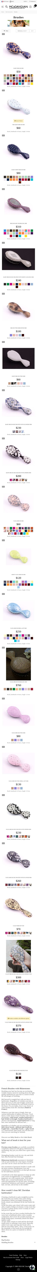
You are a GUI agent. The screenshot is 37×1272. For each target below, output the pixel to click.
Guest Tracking (13, 1255)
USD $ (25, 1)
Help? (12, 1)
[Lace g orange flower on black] (20, 78)
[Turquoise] (20, 83)
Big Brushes (5, 1240)
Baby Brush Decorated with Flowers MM (18, 424)
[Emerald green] (32, 230)
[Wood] (20, 182)
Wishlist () (32, 1)
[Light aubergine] (23, 582)
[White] (26, 83)
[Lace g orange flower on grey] (32, 528)
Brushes (4, 1236)
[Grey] (11, 78)
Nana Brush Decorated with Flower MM (18, 877)
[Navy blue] (23, 81)
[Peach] (14, 335)
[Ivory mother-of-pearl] (20, 582)
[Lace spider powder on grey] (8, 531)
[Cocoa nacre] (17, 177)
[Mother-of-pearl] (23, 531)
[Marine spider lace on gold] (14, 81)
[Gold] (26, 75)
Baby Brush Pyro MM (18, 376)
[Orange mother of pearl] (17, 179)
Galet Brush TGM (18, 925)
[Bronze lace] (5, 528)
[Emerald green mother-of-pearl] (14, 582)
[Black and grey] (15, 383)
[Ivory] (11, 233)
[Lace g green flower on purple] (29, 528)
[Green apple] (5, 78)
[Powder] (29, 233)
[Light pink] (8, 81)
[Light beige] (29, 78)
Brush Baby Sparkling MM (18, 223)
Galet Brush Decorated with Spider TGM (18, 974)
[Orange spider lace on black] (29, 81)
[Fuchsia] (5, 233)
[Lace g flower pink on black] (17, 78)
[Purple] (8, 83)
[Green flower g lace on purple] (20, 528)
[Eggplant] (23, 75)
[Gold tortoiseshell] (29, 75)
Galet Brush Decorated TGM (18, 1070)
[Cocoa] (14, 177)
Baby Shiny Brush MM (18, 169)
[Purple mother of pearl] (11, 83)
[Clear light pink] (23, 230)
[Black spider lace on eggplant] (11, 480)
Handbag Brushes (7, 1242)
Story (25, 1255)
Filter (6, 31)
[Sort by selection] (22, 30)
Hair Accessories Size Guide (11, 1257)
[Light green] (26, 177)
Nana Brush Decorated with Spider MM (18, 829)
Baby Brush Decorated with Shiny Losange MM (18, 277)
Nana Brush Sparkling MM (18, 682)
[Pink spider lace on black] (9, 533)
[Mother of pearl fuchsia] (20, 531)
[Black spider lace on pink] (14, 480)
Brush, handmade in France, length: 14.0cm (18, 86)
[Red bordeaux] (23, 584)
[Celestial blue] (17, 75)
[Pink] (5, 83)
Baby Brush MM (18, 68)
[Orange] (26, 81)
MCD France (5, 1)
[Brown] (11, 177)
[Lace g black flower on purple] (14, 78)
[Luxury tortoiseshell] (11, 81)
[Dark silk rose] (20, 75)
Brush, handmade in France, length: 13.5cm (18, 536)
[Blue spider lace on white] (14, 836)
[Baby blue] (5, 230)
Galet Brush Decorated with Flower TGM (18, 1022)
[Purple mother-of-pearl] (20, 584)
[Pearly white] (17, 584)
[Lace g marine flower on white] (15, 885)
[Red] (14, 83)
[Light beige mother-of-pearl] (32, 78)
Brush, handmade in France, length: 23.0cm (18, 935)
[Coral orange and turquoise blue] (26, 230)
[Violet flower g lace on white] (23, 83)
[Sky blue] (14, 236)
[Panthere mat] (32, 81)
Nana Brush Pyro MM (18, 733)
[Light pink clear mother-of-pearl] (5, 638)
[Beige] (5, 75)
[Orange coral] (14, 179)
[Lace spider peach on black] (24, 885)
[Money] (5, 179)
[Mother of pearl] (20, 81)
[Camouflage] (14, 75)
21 (32, 31)
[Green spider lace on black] (8, 78)
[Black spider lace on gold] (11, 836)
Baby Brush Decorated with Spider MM (18, 472)
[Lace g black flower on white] (14, 431)
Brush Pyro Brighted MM (18, 328)
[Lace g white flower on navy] (23, 431)
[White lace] (29, 83)
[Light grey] (5, 81)
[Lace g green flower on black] (26, 528)
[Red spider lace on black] (17, 83)
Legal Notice (28, 1257)
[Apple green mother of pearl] (5, 635)
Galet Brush (28, 1137)
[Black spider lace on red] (17, 480)
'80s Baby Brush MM (18, 124)
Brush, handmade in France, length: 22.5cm (18, 1032)
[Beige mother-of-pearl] (8, 75)
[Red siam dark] (26, 179)
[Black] (5, 177)
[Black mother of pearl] (5, 582)
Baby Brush (15, 1137)
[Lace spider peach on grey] (23, 78)
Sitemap (18, 1259)
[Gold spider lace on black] (32, 75)
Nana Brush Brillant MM (18, 628)
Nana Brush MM (18, 521)
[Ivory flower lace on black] (15, 933)
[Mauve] (17, 81)
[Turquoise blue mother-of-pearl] (18, 587)
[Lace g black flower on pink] (23, 528)
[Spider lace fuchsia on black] (29, 981)
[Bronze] (11, 75)
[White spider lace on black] (26, 480)
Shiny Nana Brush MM (18, 574)
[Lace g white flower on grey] (20, 431)
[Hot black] (29, 635)
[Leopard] (26, 78)
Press (22, 1257)
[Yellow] (32, 83)
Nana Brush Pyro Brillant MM (18, 781)
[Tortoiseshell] (29, 179)
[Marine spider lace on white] (14, 531)
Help (20, 1255)
